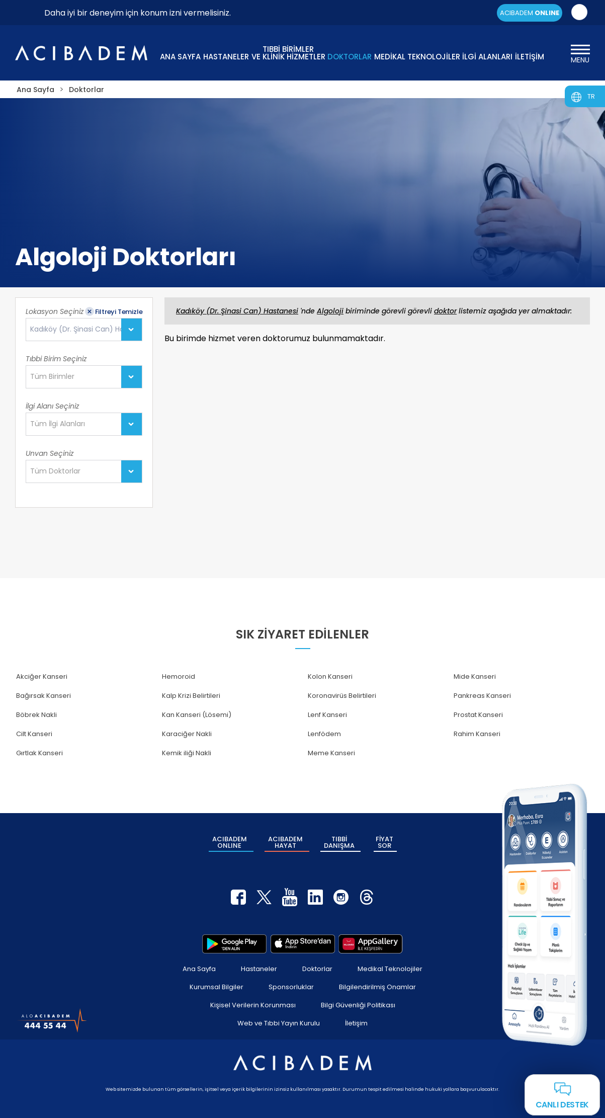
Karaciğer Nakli (187, 734)
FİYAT (384, 842)
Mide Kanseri (475, 676)
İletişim (356, 1023)
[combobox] (84, 329)
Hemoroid (178, 676)
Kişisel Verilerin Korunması (253, 1005)
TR (591, 96)
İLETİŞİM (529, 56)
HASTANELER (226, 56)
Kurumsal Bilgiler (216, 987)
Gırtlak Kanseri (39, 753)
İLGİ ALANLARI (487, 56)
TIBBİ (339, 842)
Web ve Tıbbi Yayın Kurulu (278, 1023)
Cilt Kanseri (34, 734)
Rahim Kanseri (477, 734)
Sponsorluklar (291, 987)
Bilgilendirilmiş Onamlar (377, 987)
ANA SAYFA (180, 56)
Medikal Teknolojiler (390, 969)
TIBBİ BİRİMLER (288, 52)
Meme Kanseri (331, 753)
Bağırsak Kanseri (43, 695)
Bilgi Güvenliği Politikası (358, 1005)
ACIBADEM (529, 13)
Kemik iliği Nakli (186, 753)
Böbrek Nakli (36, 715)
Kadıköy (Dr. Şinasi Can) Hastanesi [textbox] (86, 329)
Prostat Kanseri (478, 715)
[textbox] (55, 376)
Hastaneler (259, 969)
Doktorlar (317, 969)
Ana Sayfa (199, 969)
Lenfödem (324, 734)
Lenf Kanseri (327, 715)
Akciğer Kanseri (41, 676)
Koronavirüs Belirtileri (342, 695)
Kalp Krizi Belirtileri (191, 695)
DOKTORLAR (349, 56)
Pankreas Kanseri (482, 695)
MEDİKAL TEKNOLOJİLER (417, 56)
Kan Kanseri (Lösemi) (196, 715)
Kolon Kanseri (330, 676)
